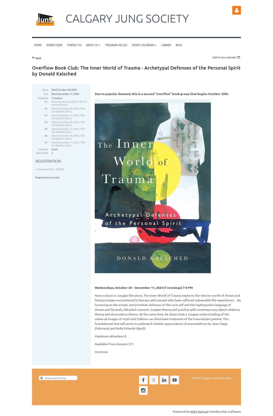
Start (45, 89)
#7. (46, 142)
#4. (46, 122)
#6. (46, 135)
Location (43, 149)
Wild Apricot (199, 412)
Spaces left (42, 152)
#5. (46, 128)
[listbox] (226, 57)
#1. (46, 101)
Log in (236, 10)
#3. (46, 115)
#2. (46, 108)
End (46, 93)
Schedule (43, 98)
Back (38, 58)
